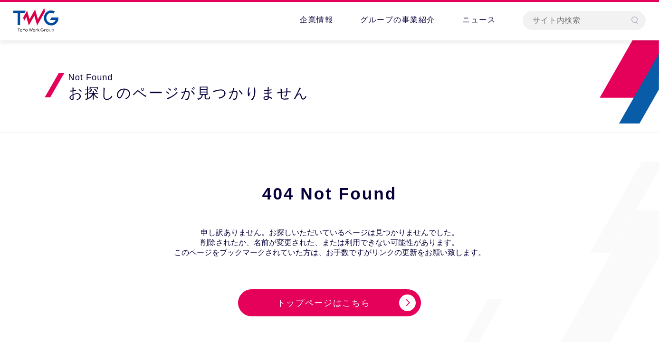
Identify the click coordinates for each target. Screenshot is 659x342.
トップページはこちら (324, 303)
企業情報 (316, 20)
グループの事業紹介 (397, 20)
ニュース (479, 20)
